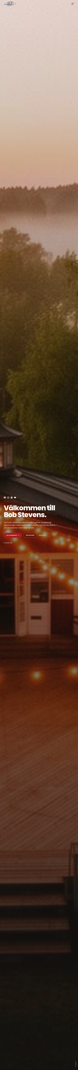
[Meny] (72, 3)
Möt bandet (30, 535)
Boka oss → (43, 535)
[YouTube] (15, 498)
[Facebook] (5, 498)
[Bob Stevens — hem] (10, 4)
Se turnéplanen (12, 535)
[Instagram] (8, 498)
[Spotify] (12, 498)
